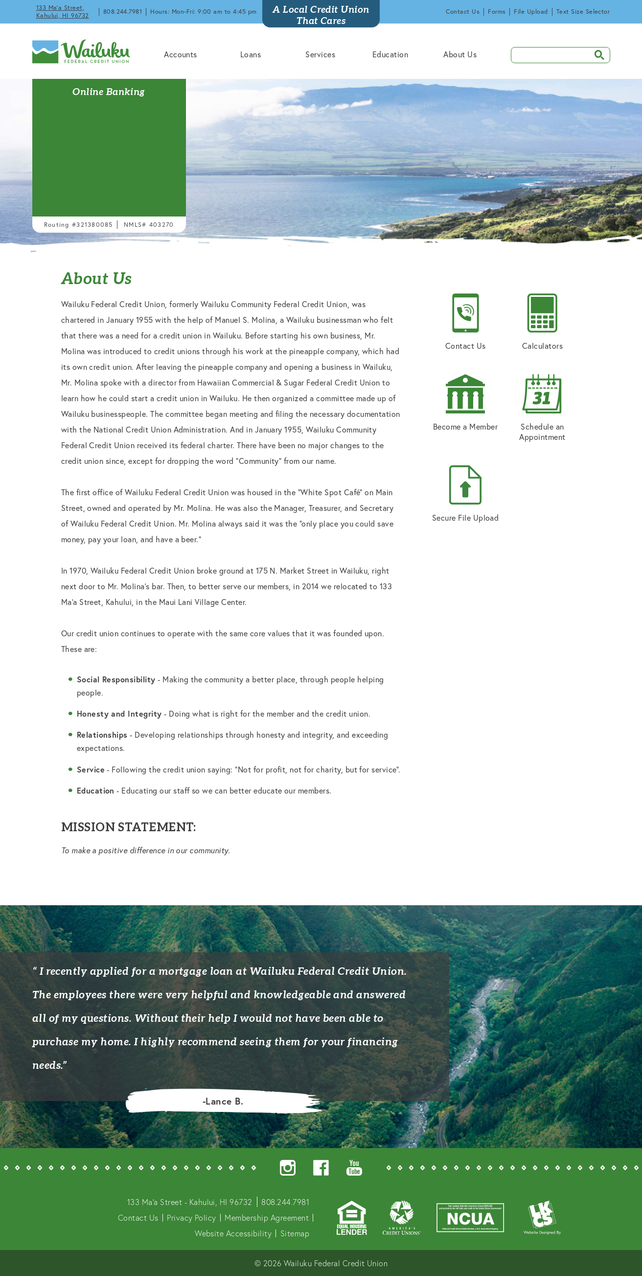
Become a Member (465, 403)
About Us (460, 54)
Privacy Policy (191, 1217)
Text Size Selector (583, 11)
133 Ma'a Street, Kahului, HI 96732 (62, 11)
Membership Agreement (267, 1217)
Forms (496, 11)
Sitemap (294, 1233)
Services (320, 54)
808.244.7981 (122, 11)
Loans (250, 54)
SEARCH (596, 54)
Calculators (542, 322)
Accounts (180, 54)
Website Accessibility (233, 1233)
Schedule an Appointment (542, 408)
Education (390, 54)
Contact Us (463, 11)
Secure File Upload (465, 494)
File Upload (531, 11)
